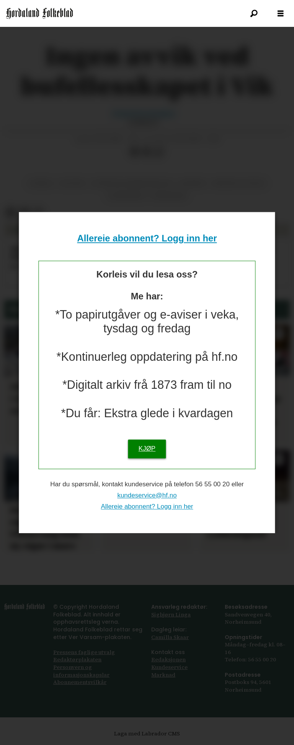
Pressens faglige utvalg (84, 652)
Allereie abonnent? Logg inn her (147, 238)
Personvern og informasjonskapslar (81, 671)
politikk (72, 183)
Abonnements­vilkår (79, 682)
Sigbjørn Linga (171, 614)
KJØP (147, 448)
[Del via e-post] (146, 152)
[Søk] (253, 13)
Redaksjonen (168, 659)
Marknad (163, 675)
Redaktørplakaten (77, 659)
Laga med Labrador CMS (147, 733)
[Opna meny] (280, 13)
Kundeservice (169, 667)
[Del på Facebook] (134, 152)
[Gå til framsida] (39, 13)
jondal (40, 183)
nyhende (192, 183)
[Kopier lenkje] (159, 152)
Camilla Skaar (170, 637)
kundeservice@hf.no (146, 495)
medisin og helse (239, 183)
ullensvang (126, 196)
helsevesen (169, 196)
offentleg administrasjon (132, 183)
